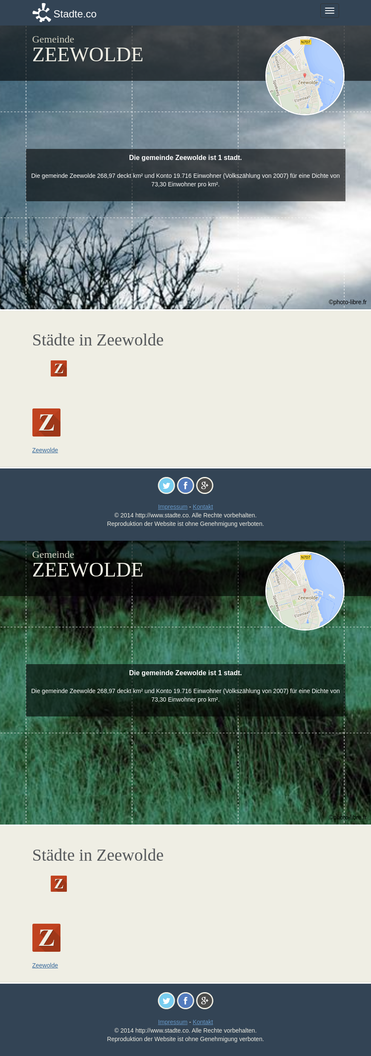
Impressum (172, 506)
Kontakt (203, 506)
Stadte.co (75, 14)
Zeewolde (45, 450)
